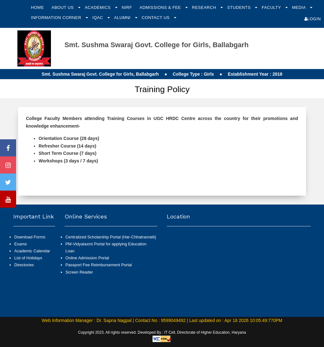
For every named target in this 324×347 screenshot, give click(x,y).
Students (239, 7)
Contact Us (156, 17)
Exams (20, 244)
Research (204, 7)
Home (37, 7)
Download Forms (29, 237)
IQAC (98, 17)
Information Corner (57, 17)
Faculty (272, 7)
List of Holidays (28, 258)
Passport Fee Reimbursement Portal (98, 264)
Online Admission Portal (87, 258)
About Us (63, 7)
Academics (98, 7)
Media (299, 7)
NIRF (127, 7)
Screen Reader (79, 272)
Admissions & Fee (161, 7)
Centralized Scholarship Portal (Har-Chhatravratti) (110, 237)
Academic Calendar (32, 251)
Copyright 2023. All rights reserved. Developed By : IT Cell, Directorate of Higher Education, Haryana (162, 332)
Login (312, 18)
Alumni (123, 17)
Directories (24, 264)
